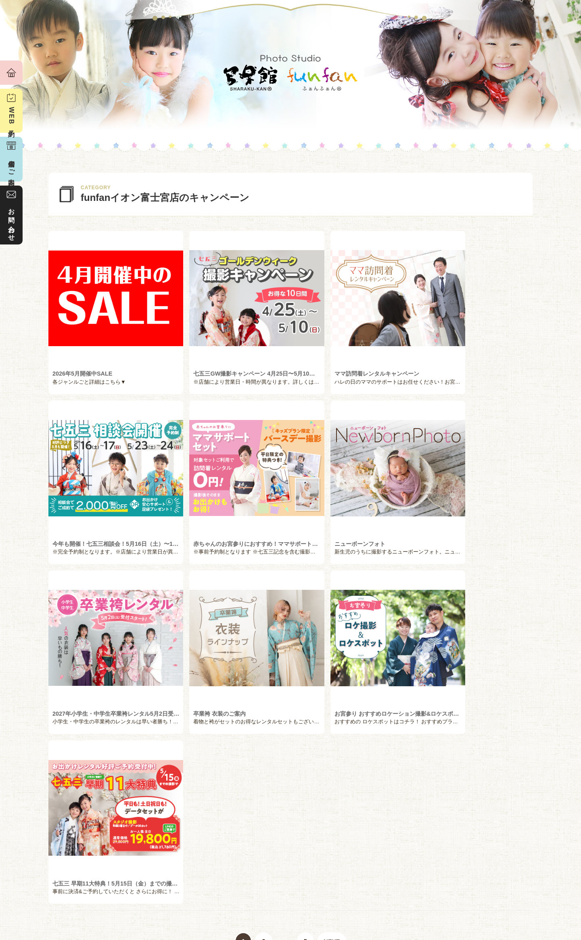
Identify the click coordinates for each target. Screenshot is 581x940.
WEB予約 (11, 117)
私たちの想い (76, 893)
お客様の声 (162, 893)
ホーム (11, 73)
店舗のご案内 (505, 893)
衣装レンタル (333, 893)
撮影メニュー (247, 893)
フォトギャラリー (419, 893)
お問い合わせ (11, 221)
